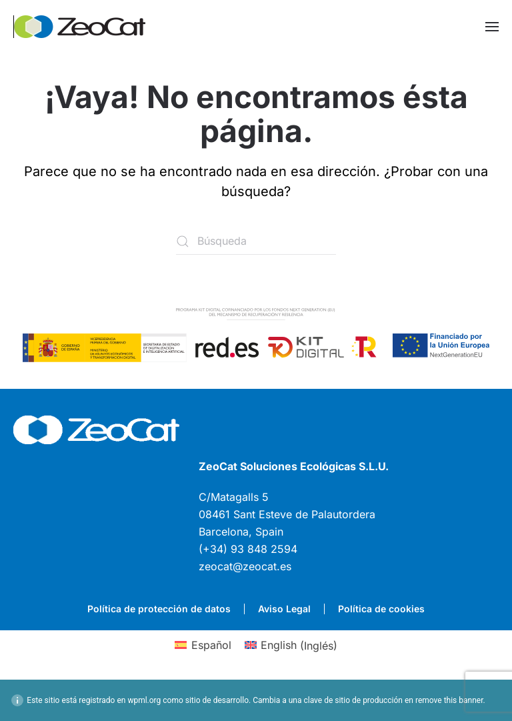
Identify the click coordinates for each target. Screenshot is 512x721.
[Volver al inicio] (80, 26)
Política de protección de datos (159, 608)
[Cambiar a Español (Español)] (202, 645)
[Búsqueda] (256, 241)
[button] (492, 26)
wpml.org (144, 700)
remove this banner (449, 700)
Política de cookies (381, 608)
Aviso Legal (284, 608)
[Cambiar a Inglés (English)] (291, 645)
